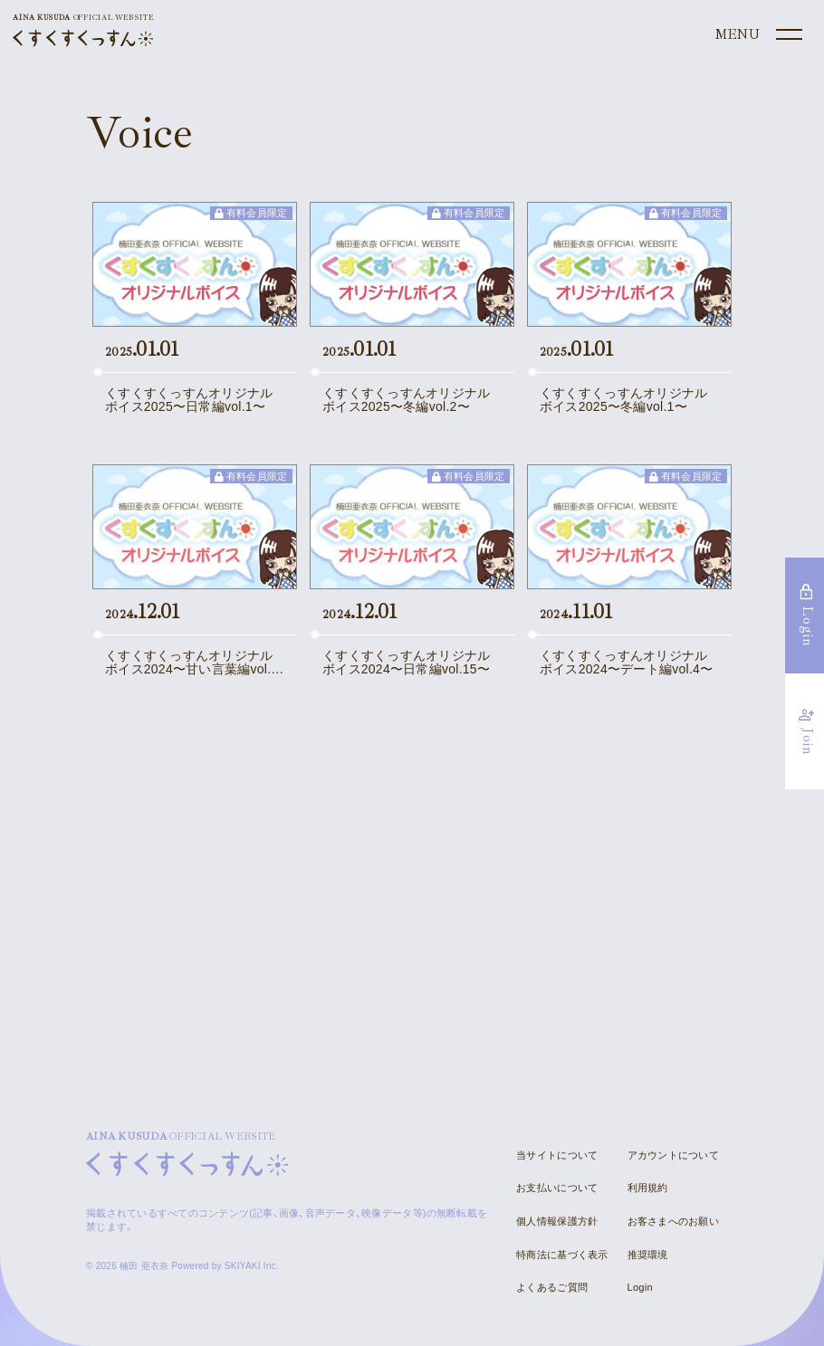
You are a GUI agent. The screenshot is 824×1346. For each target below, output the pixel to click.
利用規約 (648, 1187)
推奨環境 (648, 1254)
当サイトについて (557, 1155)
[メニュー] (757, 35)
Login (640, 1287)
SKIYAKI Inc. (252, 1266)
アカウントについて (673, 1155)
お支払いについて (557, 1187)
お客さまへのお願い (673, 1221)
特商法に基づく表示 (562, 1254)
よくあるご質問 (552, 1287)
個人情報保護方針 (557, 1221)
